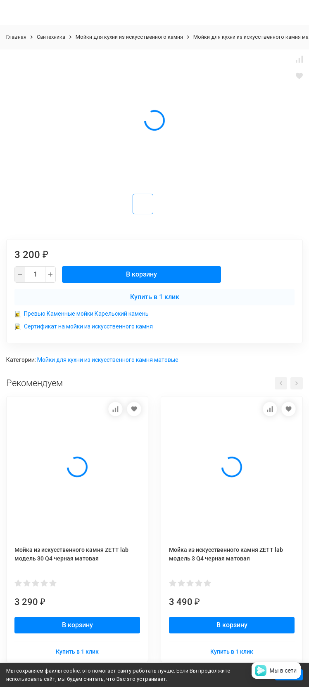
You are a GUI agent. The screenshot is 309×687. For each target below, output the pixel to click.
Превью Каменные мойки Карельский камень (86, 313)
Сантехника (51, 37)
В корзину (141, 274)
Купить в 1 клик (154, 297)
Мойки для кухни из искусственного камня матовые (107, 359)
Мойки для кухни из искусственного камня (129, 37)
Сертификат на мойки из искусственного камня (88, 326)
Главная (16, 37)
